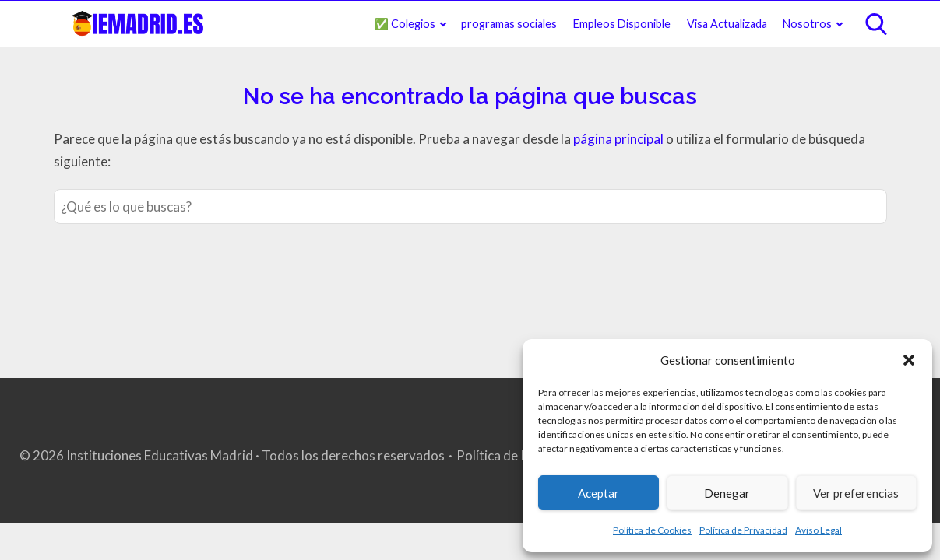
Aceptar (598, 493)
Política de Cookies (652, 530)
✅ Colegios (405, 23)
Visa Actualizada (727, 23)
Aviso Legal (818, 530)
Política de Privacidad (743, 530)
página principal (619, 139)
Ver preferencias (856, 493)
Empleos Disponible (622, 23)
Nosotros (807, 23)
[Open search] (876, 24)
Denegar (727, 493)
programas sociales (509, 23)
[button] (909, 360)
